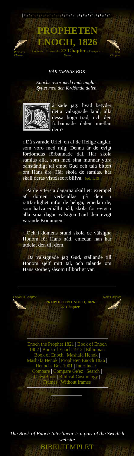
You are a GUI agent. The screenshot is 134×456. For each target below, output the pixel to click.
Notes (67, 55)
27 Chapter (73, 50)
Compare (94, 51)
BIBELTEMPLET (67, 447)
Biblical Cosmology (78, 376)
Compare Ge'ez (68, 371)
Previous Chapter (21, 52)
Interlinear (86, 365)
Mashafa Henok (82, 354)
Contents (37, 51)
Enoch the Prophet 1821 (50, 344)
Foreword (52, 51)
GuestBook (45, 376)
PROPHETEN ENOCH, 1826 (70, 302)
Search (93, 371)
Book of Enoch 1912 (62, 349)
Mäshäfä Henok (42, 360)
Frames (50, 382)
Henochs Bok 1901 (54, 365)
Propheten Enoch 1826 (83, 360)
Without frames (76, 382)
